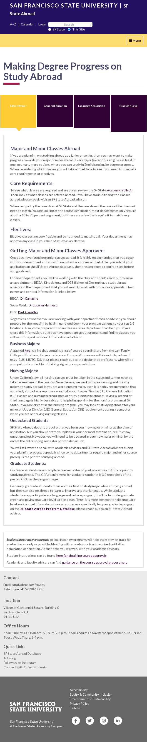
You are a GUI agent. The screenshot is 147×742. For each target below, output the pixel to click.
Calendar (27, 24)
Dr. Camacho (29, 298)
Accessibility (79, 690)
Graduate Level (128, 106)
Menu (136, 41)
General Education (55, 106)
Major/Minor (18, 106)
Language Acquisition (91, 106)
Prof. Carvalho (28, 312)
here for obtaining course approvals (81, 555)
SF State (56, 29)
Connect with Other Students (25, 667)
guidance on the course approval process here (94, 562)
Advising (10, 658)
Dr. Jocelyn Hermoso (43, 305)
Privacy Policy (79, 703)
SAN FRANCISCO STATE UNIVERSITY (64, 5)
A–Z (13, 24)
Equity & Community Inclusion (91, 694)
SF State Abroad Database (22, 653)
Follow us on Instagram (20, 662)
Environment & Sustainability (90, 699)
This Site (76, 29)
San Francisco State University (31, 721)
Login (42, 24)
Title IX (75, 708)
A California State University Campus (36, 726)
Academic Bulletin (119, 190)
